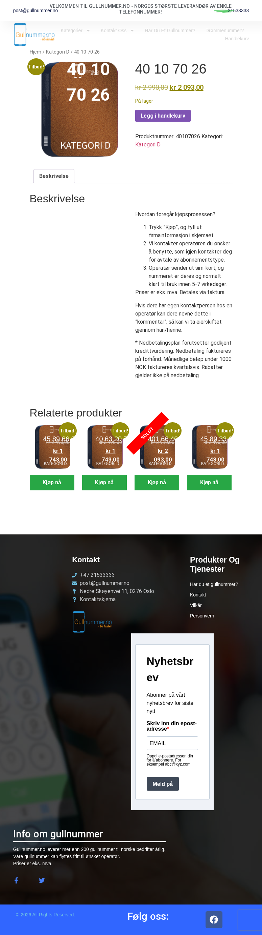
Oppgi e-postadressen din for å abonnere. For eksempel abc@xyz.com (170, 760)
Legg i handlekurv (163, 116)
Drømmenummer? (225, 30)
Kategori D (57, 52)
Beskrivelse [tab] (54, 176)
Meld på (163, 784)
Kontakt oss (118, 30)
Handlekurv (237, 38)
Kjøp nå (52, 482)
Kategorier (76, 30)
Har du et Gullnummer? (170, 30)
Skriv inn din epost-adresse (172, 726)
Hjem (35, 52)
